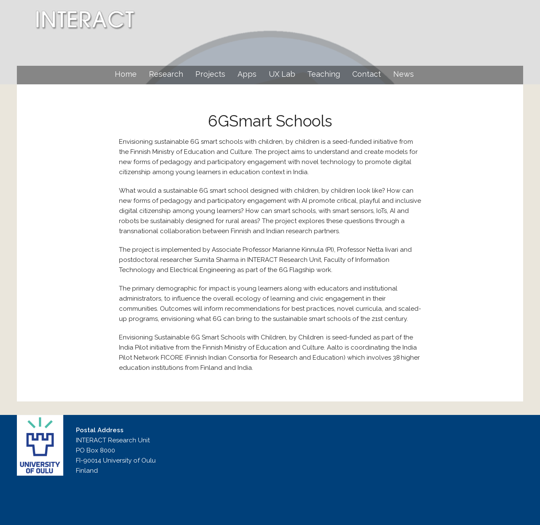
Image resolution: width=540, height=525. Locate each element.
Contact (366, 74)
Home (126, 74)
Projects (210, 74)
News (403, 74)
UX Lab (282, 74)
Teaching (323, 74)
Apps (247, 74)
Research (166, 74)
